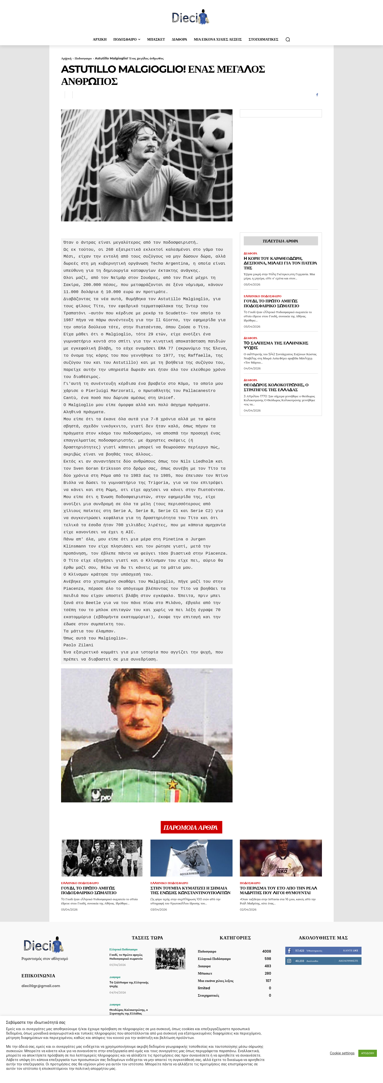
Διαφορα (250, 253)
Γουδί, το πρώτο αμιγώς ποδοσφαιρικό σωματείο (271, 303)
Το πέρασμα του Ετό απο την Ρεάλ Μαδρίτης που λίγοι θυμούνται (278, 890)
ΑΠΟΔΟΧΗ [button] (367, 1053)
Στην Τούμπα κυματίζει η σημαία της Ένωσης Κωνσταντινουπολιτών (190, 890)
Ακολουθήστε (348, 961)
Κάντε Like (350, 950)
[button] (288, 39)
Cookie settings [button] (342, 1053)
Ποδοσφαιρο (83, 58)
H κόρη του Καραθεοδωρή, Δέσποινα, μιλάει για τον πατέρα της (280, 263)
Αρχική (66, 58)
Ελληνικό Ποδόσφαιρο (262, 296)
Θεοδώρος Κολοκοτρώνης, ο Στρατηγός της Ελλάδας (276, 387)
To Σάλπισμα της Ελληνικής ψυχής (276, 345)
